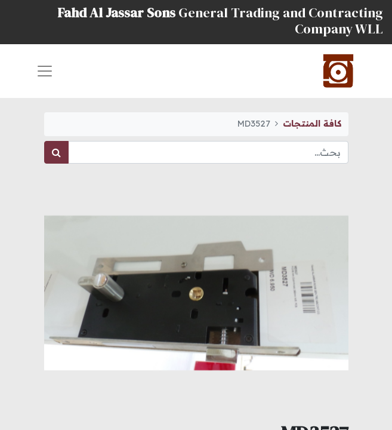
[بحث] (56, 152)
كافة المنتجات (312, 123)
